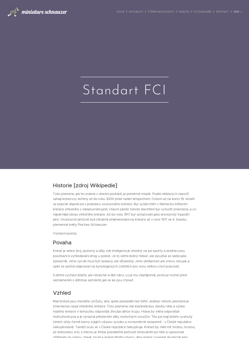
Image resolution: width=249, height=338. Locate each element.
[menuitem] (121, 11)
